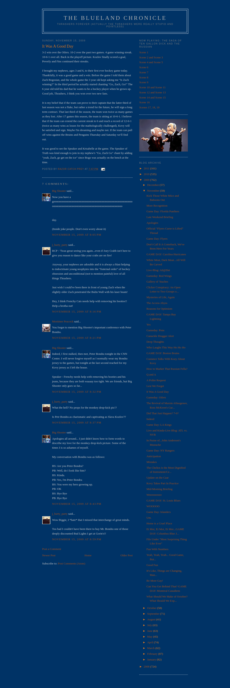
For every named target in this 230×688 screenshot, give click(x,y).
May (150, 636)
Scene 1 (143, 52)
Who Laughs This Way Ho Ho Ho (165, 347)
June (150, 631)
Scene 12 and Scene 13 (152, 92)
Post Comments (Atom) (71, 563)
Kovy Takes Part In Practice (162, 483)
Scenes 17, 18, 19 (149, 107)
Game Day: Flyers (156, 238)
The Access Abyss (156, 303)
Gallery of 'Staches (157, 281)
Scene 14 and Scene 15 (152, 97)
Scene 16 (144, 102)
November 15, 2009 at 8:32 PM (76, 391)
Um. (148, 517)
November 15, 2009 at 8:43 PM (76, 503)
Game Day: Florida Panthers (162, 211)
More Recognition (156, 205)
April (150, 642)
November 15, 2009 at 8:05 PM (76, 234)
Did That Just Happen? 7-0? (162, 413)
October (152, 608)
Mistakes (151, 462)
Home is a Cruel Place (159, 523)
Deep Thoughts (155, 341)
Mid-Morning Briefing (159, 489)
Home (88, 555)
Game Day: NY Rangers (160, 450)
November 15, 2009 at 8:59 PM (76, 539)
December (153, 185)
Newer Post (48, 555)
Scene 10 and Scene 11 (152, 87)
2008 (147, 666)
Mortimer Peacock (62, 321)
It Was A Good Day (157, 391)
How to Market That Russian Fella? (166, 368)
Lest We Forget (155, 386)
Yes (148, 324)
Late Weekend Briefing (159, 217)
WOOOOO (152, 506)
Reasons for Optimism (159, 308)
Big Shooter (59, 190)
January (152, 659)
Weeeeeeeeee (154, 494)
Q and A (151, 374)
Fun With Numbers (157, 549)
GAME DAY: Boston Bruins (162, 353)
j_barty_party (60, 244)
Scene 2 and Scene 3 (151, 57)
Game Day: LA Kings (159, 424)
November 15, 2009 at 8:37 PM (76, 422)
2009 (147, 179)
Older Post (127, 555)
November (153, 190)
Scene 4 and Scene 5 (151, 62)
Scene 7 (143, 72)
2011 (147, 168)
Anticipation (153, 456)
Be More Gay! (154, 580)
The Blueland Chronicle (115, 18)
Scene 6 (143, 67)
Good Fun (152, 565)
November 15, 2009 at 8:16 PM (76, 311)
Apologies (152, 222)
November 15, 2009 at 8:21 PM (76, 337)
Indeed (150, 419)
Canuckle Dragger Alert (160, 336)
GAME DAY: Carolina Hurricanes (166, 254)
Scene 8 (143, 77)
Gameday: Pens (155, 330)
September (153, 613)
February (152, 653)
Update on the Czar (157, 477)
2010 (147, 174)
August (151, 619)
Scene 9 (143, 82)
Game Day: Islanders (158, 512)
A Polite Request (156, 380)
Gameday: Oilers (156, 397)
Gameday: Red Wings (159, 275)
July (150, 625)
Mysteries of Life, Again (160, 297)
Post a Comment (51, 549)
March (151, 648)
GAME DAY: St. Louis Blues (163, 500)
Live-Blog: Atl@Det (158, 270)
